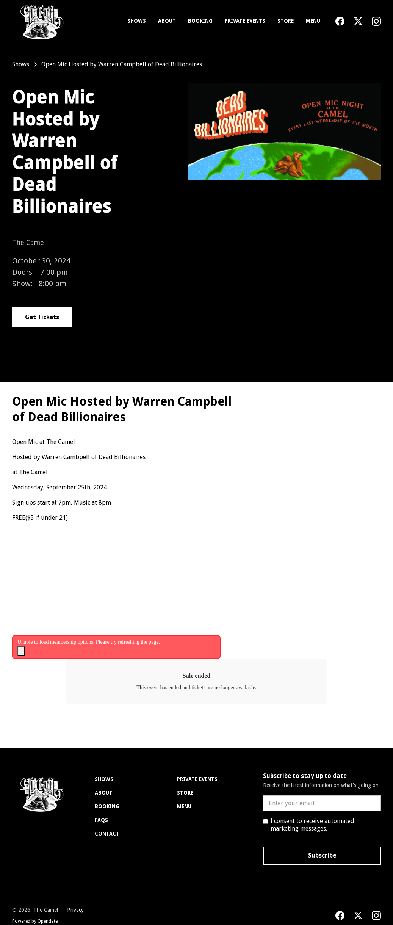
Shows (136, 21)
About (167, 21)
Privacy (75, 910)
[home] (40, 21)
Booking (200, 21)
